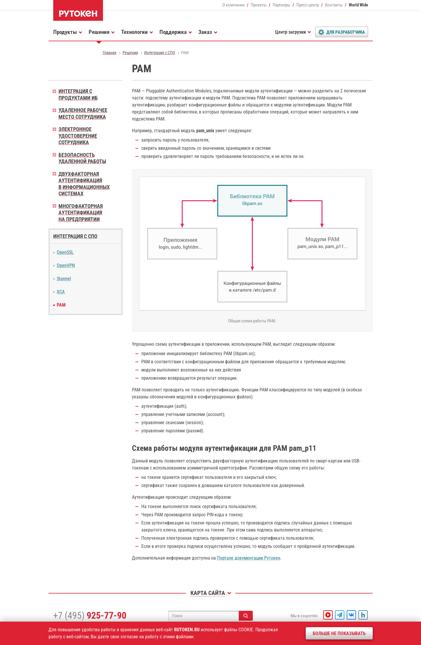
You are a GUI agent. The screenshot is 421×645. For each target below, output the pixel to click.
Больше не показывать (339, 633)
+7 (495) (89, 615)
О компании (233, 5)
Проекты (259, 5)
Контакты (334, 5)
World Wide (358, 5)
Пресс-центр (307, 5)
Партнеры (281, 5)
